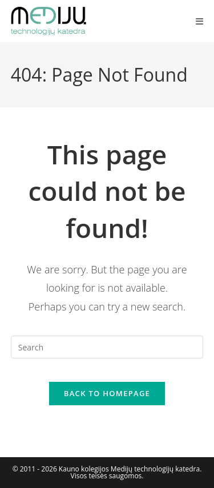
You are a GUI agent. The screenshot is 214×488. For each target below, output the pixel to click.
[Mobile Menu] (200, 21)
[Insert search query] (107, 347)
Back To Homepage (107, 393)
